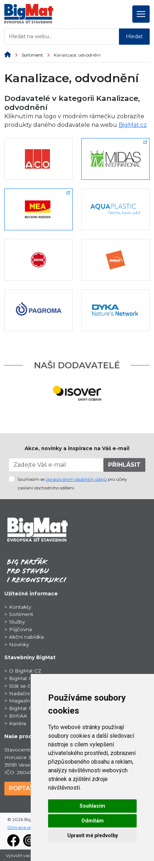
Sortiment (38, 55)
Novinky (19, 644)
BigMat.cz (133, 124)
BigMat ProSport (30, 708)
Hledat (134, 36)
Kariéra (17, 723)
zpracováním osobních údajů (76, 479)
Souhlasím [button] (92, 806)
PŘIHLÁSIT (124, 464)
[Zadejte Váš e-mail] (56, 465)
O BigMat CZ (25, 671)
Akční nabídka (26, 637)
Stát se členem (27, 686)
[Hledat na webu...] (61, 36)
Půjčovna (20, 629)
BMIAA (18, 716)
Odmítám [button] (92, 821)
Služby (17, 622)
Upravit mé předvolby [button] (92, 835)
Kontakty (20, 607)
